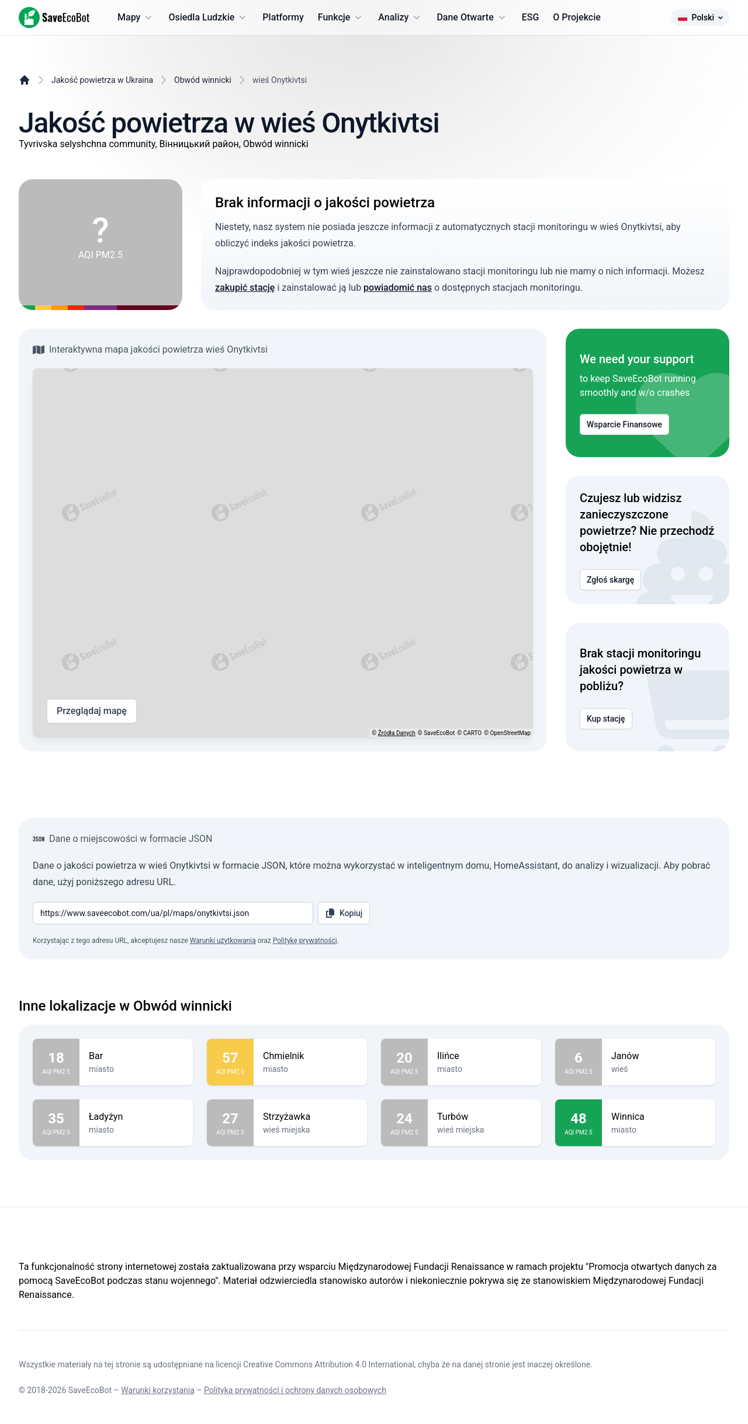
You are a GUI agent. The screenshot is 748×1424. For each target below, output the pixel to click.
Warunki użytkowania (223, 940)
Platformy (282, 17)
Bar (136, 1056)
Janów (658, 1056)
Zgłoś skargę (610, 579)
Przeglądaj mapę (92, 711)
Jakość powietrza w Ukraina (102, 80)
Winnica (658, 1117)
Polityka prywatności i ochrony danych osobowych (295, 1390)
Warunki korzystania (158, 1390)
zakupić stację (245, 287)
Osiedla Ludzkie (208, 17)
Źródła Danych (396, 733)
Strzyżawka (310, 1117)
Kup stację (606, 718)
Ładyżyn (136, 1117)
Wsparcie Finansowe (624, 424)
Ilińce (484, 1056)
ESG (530, 17)
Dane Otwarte (472, 17)
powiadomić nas (397, 287)
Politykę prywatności (305, 940)
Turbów (484, 1117)
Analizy (400, 17)
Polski (700, 17)
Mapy (135, 17)
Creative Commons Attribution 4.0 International (328, 1364)
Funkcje (341, 17)
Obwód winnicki (202, 80)
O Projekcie (577, 17)
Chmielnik (310, 1056)
